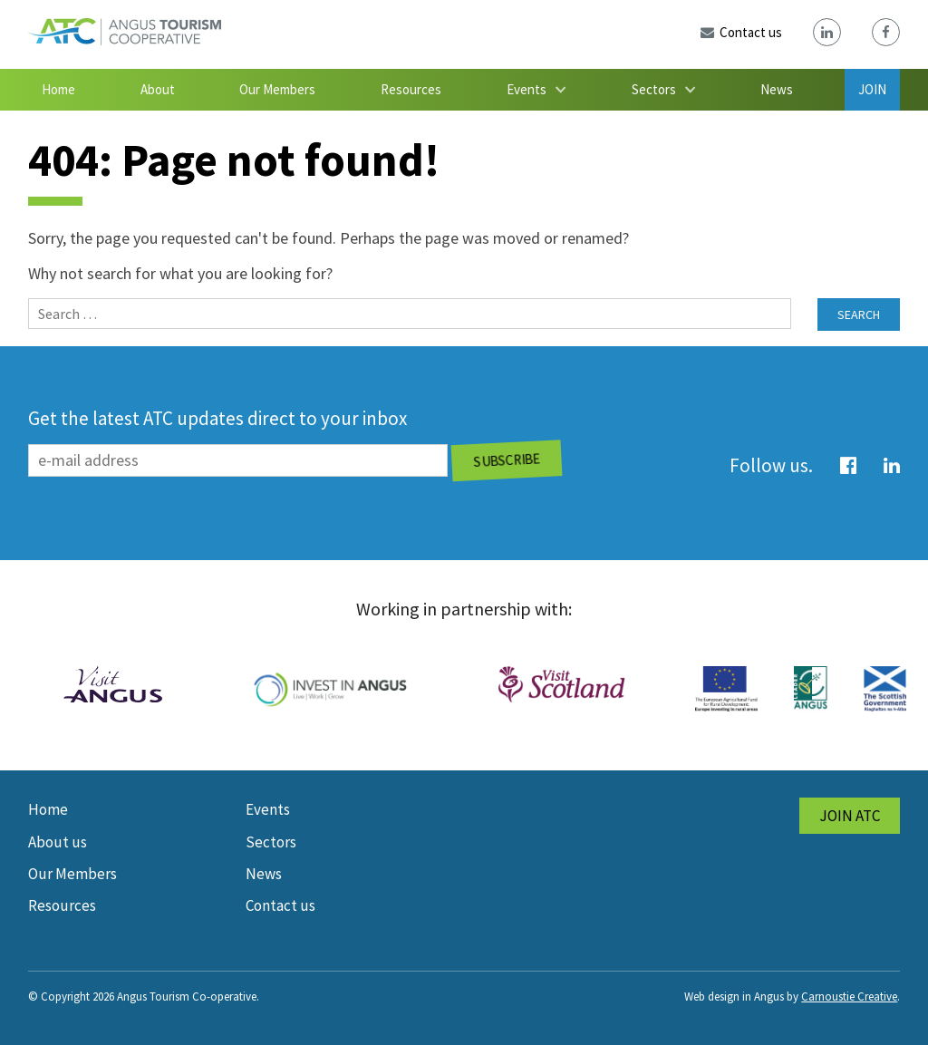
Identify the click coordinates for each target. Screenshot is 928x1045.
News (776, 89)
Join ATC (849, 816)
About (157, 89)
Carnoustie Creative (849, 996)
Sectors (654, 89)
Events (526, 89)
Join (872, 89)
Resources (411, 89)
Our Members (277, 89)
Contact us (280, 905)
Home (58, 89)
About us (57, 842)
